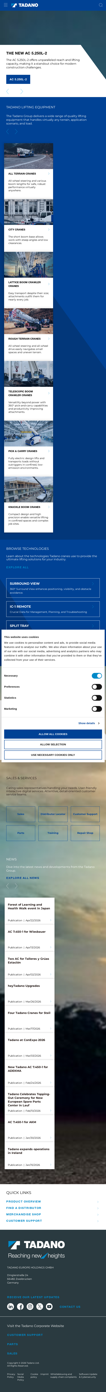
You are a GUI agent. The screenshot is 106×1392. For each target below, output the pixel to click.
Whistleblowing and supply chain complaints (63, 1375)
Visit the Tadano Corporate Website (35, 1326)
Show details (86, 723)
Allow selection (53, 744)
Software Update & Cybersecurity (88, 1375)
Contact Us (70, 1306)
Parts (12, 1344)
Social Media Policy (20, 1377)
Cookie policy (34, 1375)
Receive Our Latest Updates (33, 1297)
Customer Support (24, 1220)
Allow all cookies (53, 734)
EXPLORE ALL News (22, 877)
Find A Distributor (23, 1207)
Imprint (44, 1374)
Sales (12, 1353)
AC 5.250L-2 (18, 79)
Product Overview (23, 1201)
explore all (17, 567)
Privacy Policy (11, 1375)
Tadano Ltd (33, 1363)
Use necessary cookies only (53, 754)
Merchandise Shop (23, 1214)
